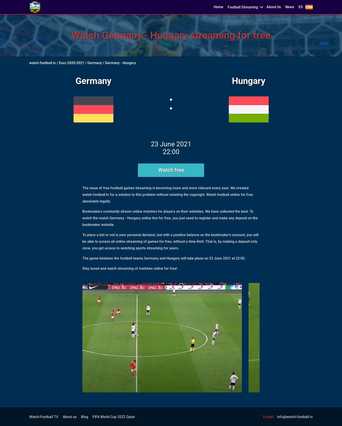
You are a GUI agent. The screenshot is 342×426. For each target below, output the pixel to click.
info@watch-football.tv (295, 417)
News (289, 7)
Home (218, 7)
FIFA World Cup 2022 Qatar (114, 417)
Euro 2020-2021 (71, 63)
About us (70, 417)
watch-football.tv (42, 63)
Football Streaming (243, 7)
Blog (84, 417)
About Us (273, 7)
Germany (94, 63)
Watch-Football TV (43, 417)
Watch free (171, 170)
